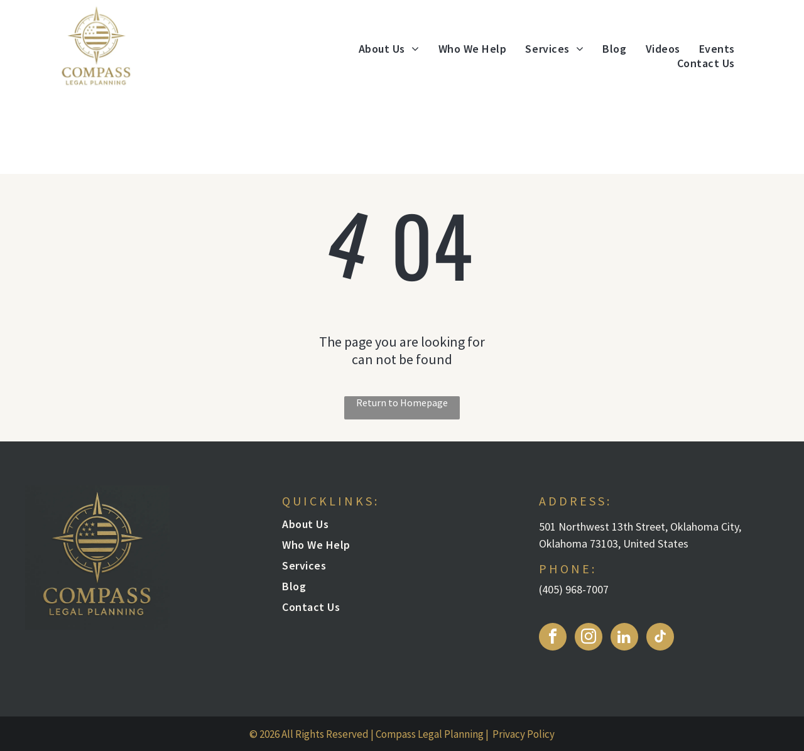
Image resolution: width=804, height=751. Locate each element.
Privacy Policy (523, 734)
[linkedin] (624, 638)
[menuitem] (389, 48)
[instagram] (588, 638)
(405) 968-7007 (574, 589)
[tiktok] (660, 638)
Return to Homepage (402, 402)
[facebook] (553, 638)
